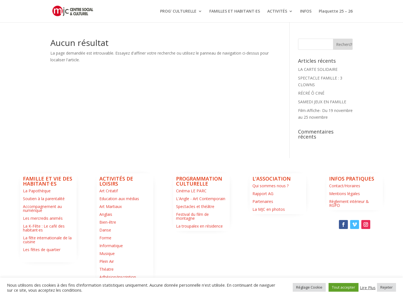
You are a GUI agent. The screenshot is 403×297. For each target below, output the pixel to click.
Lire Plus (368, 287)
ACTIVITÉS (277, 11)
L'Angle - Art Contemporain (200, 198)
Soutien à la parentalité (44, 198)
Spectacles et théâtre (195, 206)
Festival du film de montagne (192, 216)
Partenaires (262, 201)
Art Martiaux (110, 206)
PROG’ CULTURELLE (178, 11)
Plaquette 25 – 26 (336, 11)
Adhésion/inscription (117, 277)
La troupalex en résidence (199, 226)
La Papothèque (37, 190)
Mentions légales (344, 193)
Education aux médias (119, 198)
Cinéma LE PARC (191, 190)
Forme (105, 237)
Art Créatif (108, 190)
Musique (107, 253)
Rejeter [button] (386, 287)
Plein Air (106, 261)
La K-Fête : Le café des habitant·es (44, 228)
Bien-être (107, 222)
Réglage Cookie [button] (309, 287)
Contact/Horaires (344, 185)
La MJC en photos (268, 209)
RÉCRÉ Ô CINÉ (311, 93)
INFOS (305, 11)
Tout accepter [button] (343, 287)
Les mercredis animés (43, 218)
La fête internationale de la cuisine (47, 239)
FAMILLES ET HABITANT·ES (234, 11)
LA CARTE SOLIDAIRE (318, 69)
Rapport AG (262, 193)
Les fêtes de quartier (41, 249)
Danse (105, 230)
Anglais (105, 214)
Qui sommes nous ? (270, 185)
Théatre (106, 269)
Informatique (111, 245)
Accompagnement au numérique (42, 208)
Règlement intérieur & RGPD (349, 203)
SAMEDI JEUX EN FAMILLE (322, 101)
